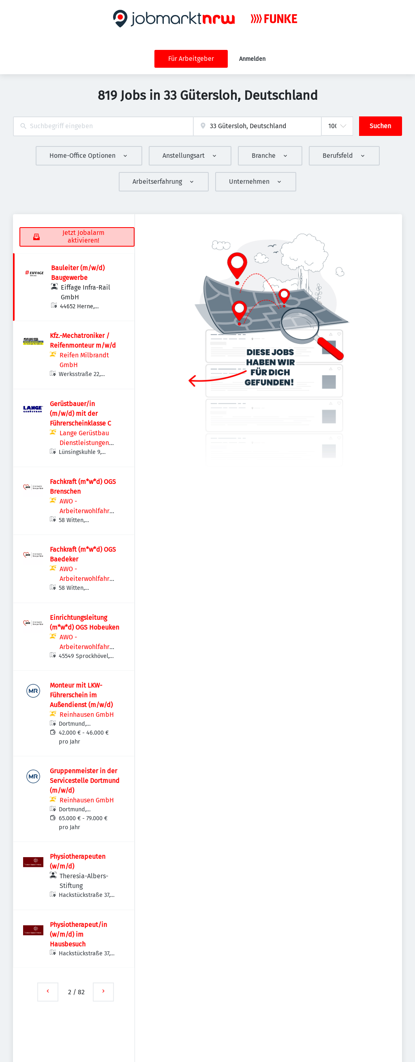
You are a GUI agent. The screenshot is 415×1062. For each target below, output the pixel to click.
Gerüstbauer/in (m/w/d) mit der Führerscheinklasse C (80, 413)
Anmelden (252, 59)
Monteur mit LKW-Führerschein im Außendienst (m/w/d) (81, 695)
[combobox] (103, 126)
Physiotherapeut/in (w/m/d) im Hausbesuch (78, 934)
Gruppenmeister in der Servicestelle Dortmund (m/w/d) (85, 780)
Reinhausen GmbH (87, 714)
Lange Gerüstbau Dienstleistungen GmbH (84, 442)
